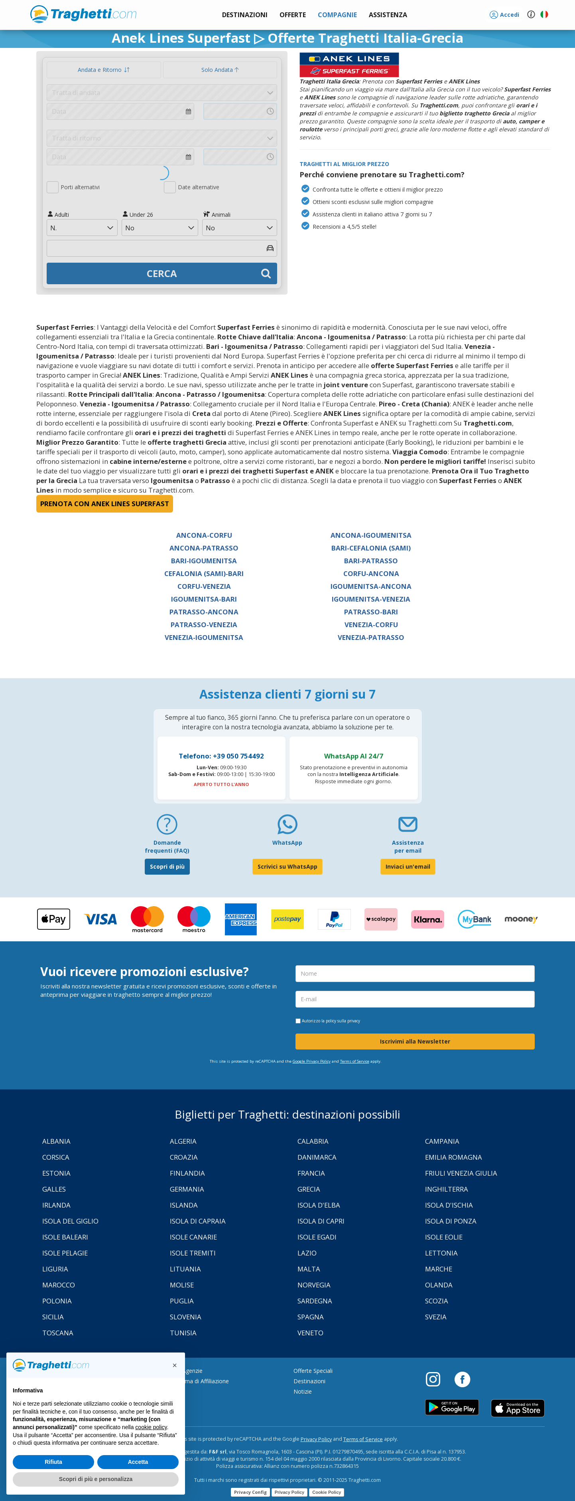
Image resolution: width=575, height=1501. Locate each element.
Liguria (55, 1268)
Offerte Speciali (313, 1370)
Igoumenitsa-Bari (204, 599)
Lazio (307, 1252)
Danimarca (317, 1157)
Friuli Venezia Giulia (461, 1173)
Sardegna (314, 1300)
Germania (187, 1189)
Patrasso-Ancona (203, 611)
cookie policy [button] (151, 1427)
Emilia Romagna (453, 1157)
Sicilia (53, 1316)
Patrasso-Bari (371, 611)
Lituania (185, 1268)
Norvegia (314, 1284)
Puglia (182, 1300)
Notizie (302, 1391)
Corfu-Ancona (371, 573)
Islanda (184, 1205)
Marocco (58, 1284)
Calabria (313, 1141)
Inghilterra (446, 1189)
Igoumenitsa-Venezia (371, 599)
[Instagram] (437, 1379)
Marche (438, 1268)
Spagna (310, 1316)
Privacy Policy (316, 1439)
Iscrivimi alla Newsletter (415, 1041)
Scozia (436, 1300)
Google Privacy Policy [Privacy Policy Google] (312, 1061)
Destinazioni (309, 1381)
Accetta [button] (138, 1462)
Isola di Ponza (451, 1221)
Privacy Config (250, 1492)
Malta (308, 1268)
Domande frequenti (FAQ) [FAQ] (167, 846)
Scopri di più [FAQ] (167, 866)
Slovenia (185, 1316)
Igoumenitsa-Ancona (371, 586)
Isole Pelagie (65, 1252)
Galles (54, 1189)
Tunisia (183, 1332)
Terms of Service (354, 1061)
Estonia (56, 1173)
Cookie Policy (326, 1492)
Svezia (436, 1316)
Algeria (183, 1141)
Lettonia (441, 1252)
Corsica (55, 1157)
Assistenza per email (408, 846)
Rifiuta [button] (53, 1462)
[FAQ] (167, 827)
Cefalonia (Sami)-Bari (204, 573)
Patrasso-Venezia (204, 624)
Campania (442, 1141)
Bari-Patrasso (371, 560)
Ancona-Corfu (204, 535)
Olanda (439, 1284)
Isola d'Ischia (449, 1205)
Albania (56, 1141)
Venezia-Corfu (371, 624)
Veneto (310, 1332)
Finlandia (187, 1173)
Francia (311, 1173)
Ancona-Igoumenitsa (371, 535)
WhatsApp (287, 842)
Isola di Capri (321, 1221)
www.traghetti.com (83, 14)
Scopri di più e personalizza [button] (95, 1479)
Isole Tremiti (193, 1252)
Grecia (308, 1189)
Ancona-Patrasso (203, 547)
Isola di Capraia (198, 1221)
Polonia (57, 1300)
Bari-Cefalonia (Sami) (371, 547)
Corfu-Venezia (204, 586)
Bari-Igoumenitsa (204, 560)
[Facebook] (462, 1379)
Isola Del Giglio (70, 1221)
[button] (388, 15)
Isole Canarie (193, 1237)
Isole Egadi (317, 1237)
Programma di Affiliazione (195, 1381)
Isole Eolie (444, 1237)
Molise (182, 1284)
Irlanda (56, 1205)
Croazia (184, 1157)
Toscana (57, 1332)
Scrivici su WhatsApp (287, 866)
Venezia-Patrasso (371, 637)
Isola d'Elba (318, 1205)
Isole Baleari (65, 1237)
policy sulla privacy (343, 1021)
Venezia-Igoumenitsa (204, 637)
